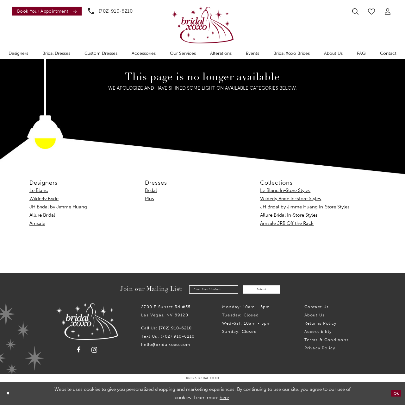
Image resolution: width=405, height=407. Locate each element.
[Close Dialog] (9, 395)
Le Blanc (38, 190)
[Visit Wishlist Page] (371, 11)
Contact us (316, 309)
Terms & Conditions (326, 342)
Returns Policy (320, 325)
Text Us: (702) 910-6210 (168, 338)
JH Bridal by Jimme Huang (58, 207)
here (224, 400)
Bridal (151, 190)
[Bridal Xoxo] (203, 24)
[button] (388, 11)
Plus (149, 198)
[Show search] (355, 11)
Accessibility (318, 333)
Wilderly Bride (44, 198)
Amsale (37, 223)
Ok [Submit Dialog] (394, 395)
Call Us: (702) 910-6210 (166, 330)
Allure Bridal (42, 215)
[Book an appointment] (47, 11)
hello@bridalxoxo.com (165, 346)
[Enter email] (207, 290)
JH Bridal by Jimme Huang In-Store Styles (305, 207)
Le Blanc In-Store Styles (285, 190)
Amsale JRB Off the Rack (287, 223)
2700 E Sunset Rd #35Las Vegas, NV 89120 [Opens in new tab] (165, 313)
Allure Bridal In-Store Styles (289, 215)
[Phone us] (110, 11)
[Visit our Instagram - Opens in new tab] (94, 352)
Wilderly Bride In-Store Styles (290, 198)
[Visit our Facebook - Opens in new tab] (79, 352)
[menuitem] (45, 11)
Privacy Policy (319, 350)
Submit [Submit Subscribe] (269, 290)
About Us (314, 317)
